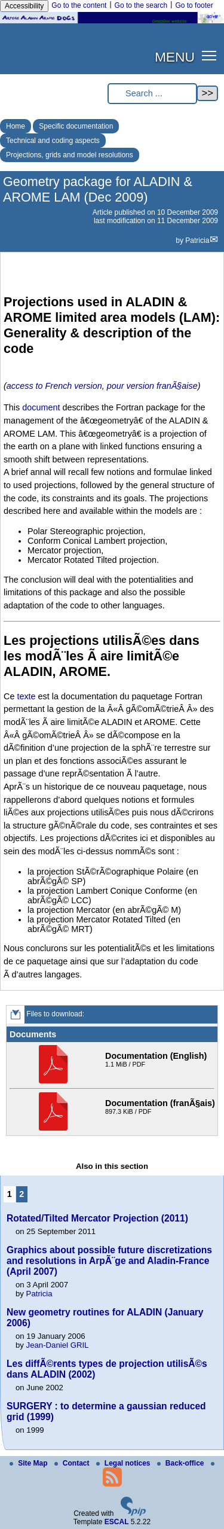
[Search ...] (152, 93)
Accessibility (24, 6)
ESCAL (117, 1522)
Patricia (197, 240)
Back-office (181, 1463)
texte (26, 696)
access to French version (54, 386)
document (41, 407)
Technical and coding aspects (53, 140)
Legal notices (124, 1463)
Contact (72, 1463)
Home (15, 126)
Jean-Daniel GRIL (57, 1345)
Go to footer (194, 5)
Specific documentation (76, 126)
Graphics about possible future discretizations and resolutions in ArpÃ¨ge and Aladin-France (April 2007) (109, 1261)
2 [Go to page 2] (21, 1194)
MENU (175, 57)
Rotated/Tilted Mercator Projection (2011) (97, 1218)
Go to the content (78, 5)
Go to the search (141, 5)
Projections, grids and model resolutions (69, 155)
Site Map (30, 1463)
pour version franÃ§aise (152, 386)
